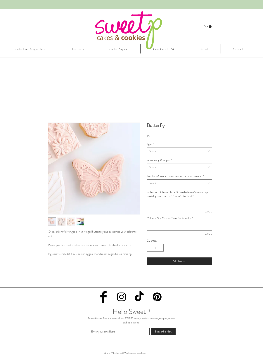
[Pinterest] (157, 297)
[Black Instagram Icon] (121, 297)
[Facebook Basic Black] (103, 297)
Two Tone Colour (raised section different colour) (175, 176)
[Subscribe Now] (163, 331)
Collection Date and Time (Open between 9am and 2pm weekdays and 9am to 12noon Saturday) (178, 194)
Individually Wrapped (159, 160)
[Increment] (160, 247)
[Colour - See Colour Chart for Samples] (179, 226)
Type (150, 144)
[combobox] (179, 151)
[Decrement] (149, 247)
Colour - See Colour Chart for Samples (170, 218)
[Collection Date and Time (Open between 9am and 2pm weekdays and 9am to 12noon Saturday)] (179, 204)
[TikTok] (139, 297)
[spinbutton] (155, 247)
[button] (208, 26)
